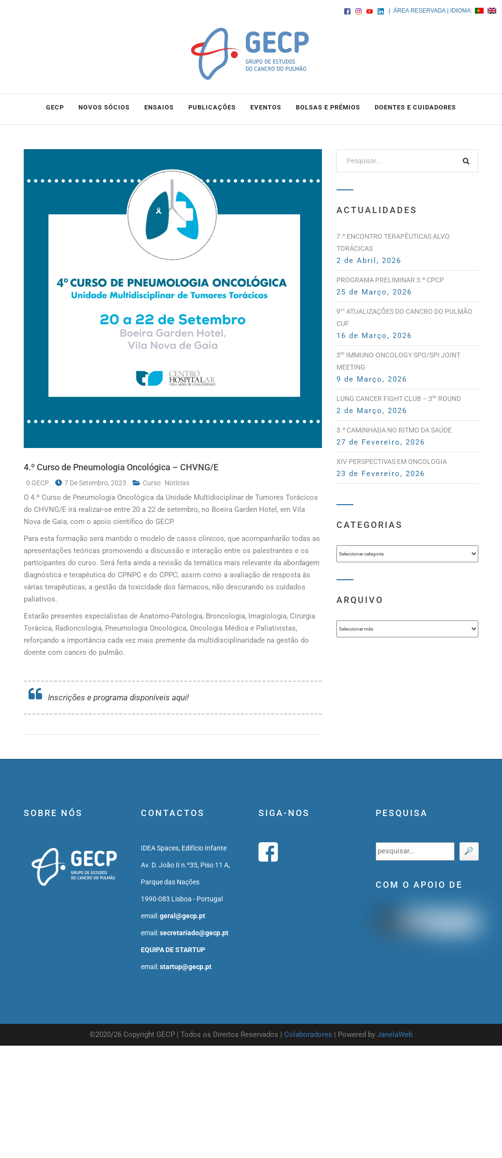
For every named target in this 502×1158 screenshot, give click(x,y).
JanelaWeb (394, 1034)
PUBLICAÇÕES (212, 107)
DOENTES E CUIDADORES (415, 107)
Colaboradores (308, 1034)
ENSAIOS (159, 107)
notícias (177, 483)
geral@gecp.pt (182, 916)
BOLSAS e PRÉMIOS (328, 107)
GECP (55, 107)
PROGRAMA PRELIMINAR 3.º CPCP (390, 280)
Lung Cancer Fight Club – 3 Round (398, 398)
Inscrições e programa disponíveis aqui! (118, 697)
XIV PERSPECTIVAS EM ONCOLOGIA (391, 461)
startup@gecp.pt (186, 967)
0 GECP (38, 483)
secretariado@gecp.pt (194, 933)
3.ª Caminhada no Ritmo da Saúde (394, 430)
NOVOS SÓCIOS (104, 107)
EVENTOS (265, 107)
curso (152, 483)
